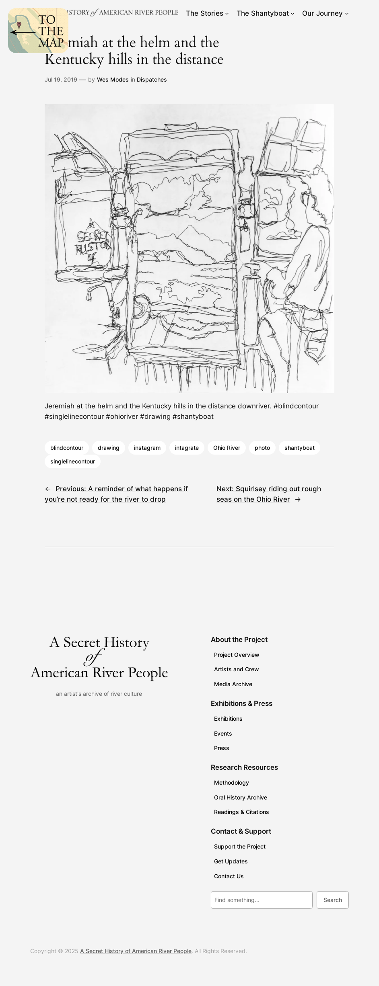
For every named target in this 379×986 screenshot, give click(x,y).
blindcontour (66, 447)
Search (332, 899)
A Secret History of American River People (136, 950)
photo (262, 447)
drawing (108, 447)
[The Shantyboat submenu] (292, 13)
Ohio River (226, 447)
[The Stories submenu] (227, 13)
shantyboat (299, 447)
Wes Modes (113, 79)
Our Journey (322, 13)
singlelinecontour (72, 461)
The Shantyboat (263, 13)
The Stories (204, 13)
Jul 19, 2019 (61, 79)
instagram (147, 447)
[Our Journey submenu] (347, 13)
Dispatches (152, 79)
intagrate (187, 447)
